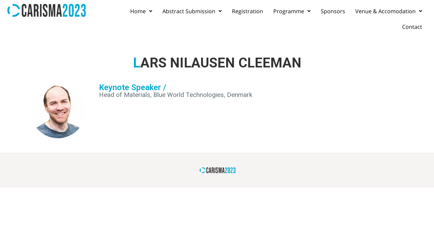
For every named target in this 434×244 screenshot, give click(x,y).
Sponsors (333, 11)
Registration (247, 11)
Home (141, 11)
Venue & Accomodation (388, 11)
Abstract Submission (192, 11)
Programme (292, 11)
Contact (412, 26)
